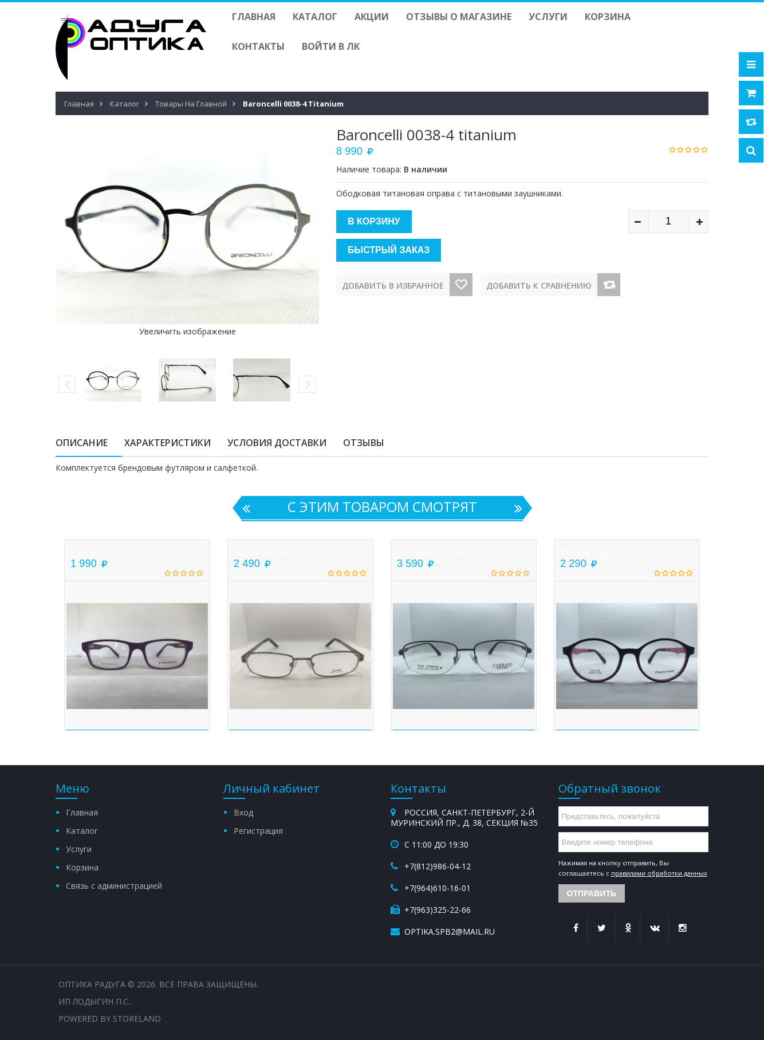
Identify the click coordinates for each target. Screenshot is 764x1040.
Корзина (608, 16)
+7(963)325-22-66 (437, 909)
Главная (253, 16)
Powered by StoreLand (109, 1018)
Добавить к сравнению (539, 285)
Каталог (315, 16)
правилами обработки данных (659, 873)
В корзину (374, 221)
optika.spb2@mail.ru (449, 931)
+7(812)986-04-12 (437, 866)
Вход (243, 812)
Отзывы (363, 442)
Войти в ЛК (331, 46)
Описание (82, 442)
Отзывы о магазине (458, 16)
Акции (372, 16)
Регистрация (258, 830)
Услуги (548, 16)
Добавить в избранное (393, 285)
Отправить (592, 893)
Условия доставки (276, 442)
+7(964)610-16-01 (437, 888)
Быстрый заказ (389, 250)
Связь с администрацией (114, 885)
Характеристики (167, 442)
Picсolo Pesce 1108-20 (608, 552)
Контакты (258, 46)
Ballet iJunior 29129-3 (280, 552)
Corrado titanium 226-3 (449, 552)
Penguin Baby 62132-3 (119, 552)
